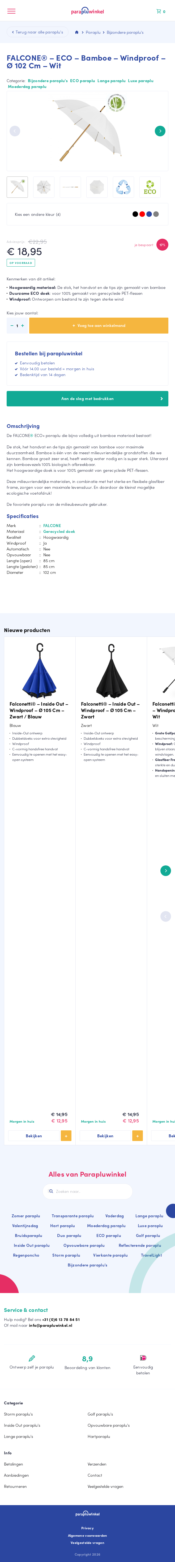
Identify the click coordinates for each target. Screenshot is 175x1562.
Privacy (87, 1528)
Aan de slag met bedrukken (112, 398)
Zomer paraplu (26, 1216)
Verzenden (97, 1464)
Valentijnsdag (25, 1225)
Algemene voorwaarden (87, 1535)
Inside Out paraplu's (22, 1425)
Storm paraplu (66, 1255)
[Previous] (15, 131)
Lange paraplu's (18, 1436)
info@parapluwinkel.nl (50, 1325)
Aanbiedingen (16, 1475)
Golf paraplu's (100, 1414)
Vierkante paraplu (110, 1255)
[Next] (160, 131)
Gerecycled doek (59, 531)
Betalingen (13, 1464)
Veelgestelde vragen (105, 1486)
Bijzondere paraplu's (48, 80)
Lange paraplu (111, 80)
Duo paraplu (69, 1235)
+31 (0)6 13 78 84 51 (61, 1319)
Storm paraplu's (18, 1414)
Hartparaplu (99, 1436)
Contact (95, 1475)
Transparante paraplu (73, 1216)
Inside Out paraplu (32, 1245)
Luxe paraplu (140, 80)
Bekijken (34, 1136)
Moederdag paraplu (27, 86)
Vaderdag (114, 1216)
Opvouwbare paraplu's (109, 1425)
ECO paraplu (82, 80)
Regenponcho (26, 1255)
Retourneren (15, 1486)
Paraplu (93, 32)
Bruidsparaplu (28, 1235)
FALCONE (52, 525)
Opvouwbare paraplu (84, 1245)
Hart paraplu (62, 1225)
